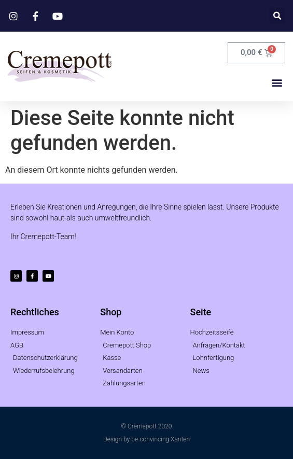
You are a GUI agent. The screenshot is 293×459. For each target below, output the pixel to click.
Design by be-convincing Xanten (146, 439)
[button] (277, 16)
